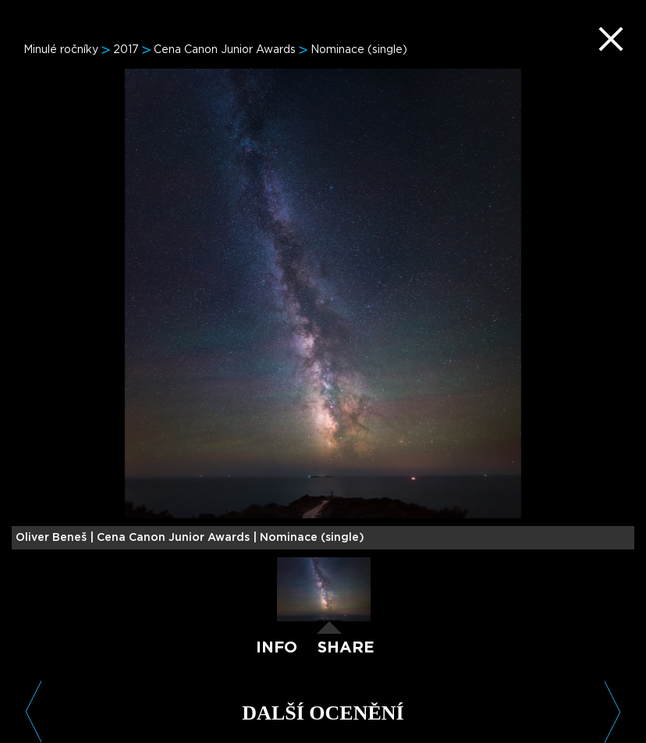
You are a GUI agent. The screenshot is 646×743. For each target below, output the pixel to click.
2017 (126, 49)
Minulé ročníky (60, 49)
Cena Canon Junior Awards (225, 49)
